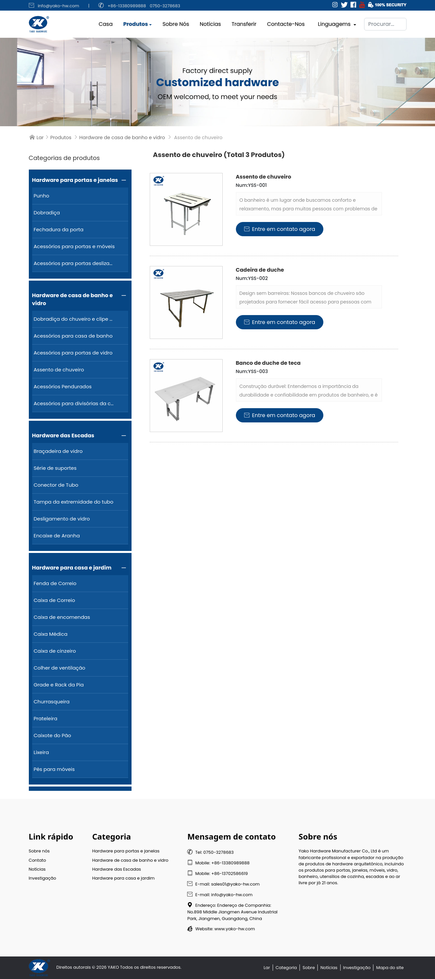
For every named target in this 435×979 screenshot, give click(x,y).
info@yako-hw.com (58, 6)
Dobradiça (47, 212)
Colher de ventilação (59, 667)
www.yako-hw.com (234, 929)
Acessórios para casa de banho (73, 335)
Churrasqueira (52, 701)
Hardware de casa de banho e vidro (122, 137)
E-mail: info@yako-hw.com (219, 894)
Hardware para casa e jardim (72, 567)
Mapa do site (390, 967)
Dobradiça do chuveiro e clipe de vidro (74, 318)
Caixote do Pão (52, 735)
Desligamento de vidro (62, 518)
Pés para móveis (54, 769)
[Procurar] (385, 22)
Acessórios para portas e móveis (74, 246)
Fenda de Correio (55, 583)
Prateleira (46, 718)
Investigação (42, 878)
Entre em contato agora (279, 229)
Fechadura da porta (58, 229)
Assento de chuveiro (59, 369)
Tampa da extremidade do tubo (74, 501)
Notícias (210, 22)
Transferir (244, 22)
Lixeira (41, 752)
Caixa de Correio (54, 600)
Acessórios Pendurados (63, 386)
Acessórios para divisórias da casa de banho (74, 403)
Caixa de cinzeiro (55, 650)
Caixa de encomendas (62, 617)
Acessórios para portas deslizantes (74, 263)
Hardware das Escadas (63, 435)
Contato (37, 860)
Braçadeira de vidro (58, 451)
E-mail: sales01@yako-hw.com (223, 884)
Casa (106, 22)
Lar (39, 137)
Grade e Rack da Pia (59, 684)
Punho (41, 195)
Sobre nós (175, 22)
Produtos (135, 22)
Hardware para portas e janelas (75, 180)
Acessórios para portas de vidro (73, 352)
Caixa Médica (51, 633)
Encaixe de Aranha (57, 535)
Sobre (308, 967)
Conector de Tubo (56, 484)
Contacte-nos (286, 22)
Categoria (286, 967)
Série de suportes (55, 467)
